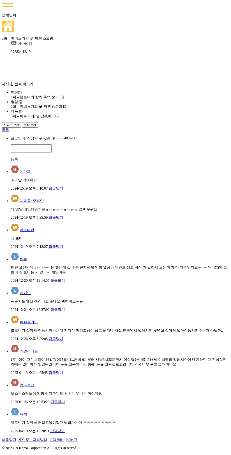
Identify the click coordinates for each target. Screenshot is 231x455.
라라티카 (27, 231)
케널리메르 (29, 352)
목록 (5, 130)
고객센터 (56, 441)
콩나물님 (27, 386)
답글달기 (56, 190)
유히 (23, 415)
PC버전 (71, 441)
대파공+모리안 (32, 202)
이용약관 (9, 441)
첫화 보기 (30, 125)
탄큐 (23, 260)
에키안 (25, 294)
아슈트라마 (29, 323)
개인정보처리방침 (32, 441)
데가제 (25, 173)
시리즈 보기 (11, 125)
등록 (14, 160)
